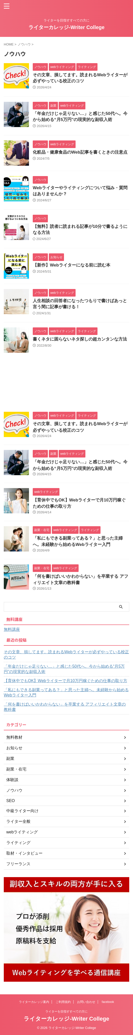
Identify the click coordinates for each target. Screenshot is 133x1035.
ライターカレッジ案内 (34, 1002)
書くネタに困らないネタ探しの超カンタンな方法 (80, 339)
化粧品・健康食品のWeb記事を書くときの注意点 (80, 152)
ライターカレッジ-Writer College (66, 27)
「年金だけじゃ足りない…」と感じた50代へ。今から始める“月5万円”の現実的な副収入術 (64, 669)
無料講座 (12, 629)
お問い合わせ (86, 1002)
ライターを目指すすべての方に (66, 1011)
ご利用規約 (63, 1002)
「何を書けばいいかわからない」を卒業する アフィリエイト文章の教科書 (65, 707)
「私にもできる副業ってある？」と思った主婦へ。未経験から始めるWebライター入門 (66, 692)
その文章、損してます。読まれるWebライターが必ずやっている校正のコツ (66, 654)
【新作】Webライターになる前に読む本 (71, 265)
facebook (108, 1002)
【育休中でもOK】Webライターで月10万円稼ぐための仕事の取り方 (65, 681)
